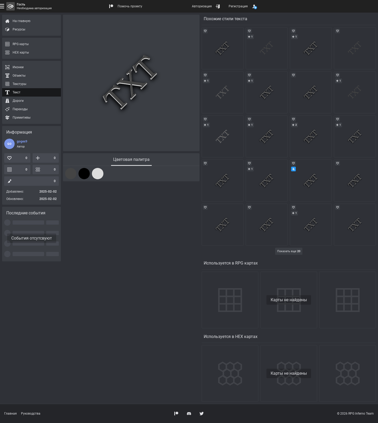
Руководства (30, 413)
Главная (10, 413)
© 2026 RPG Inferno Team (355, 413)
